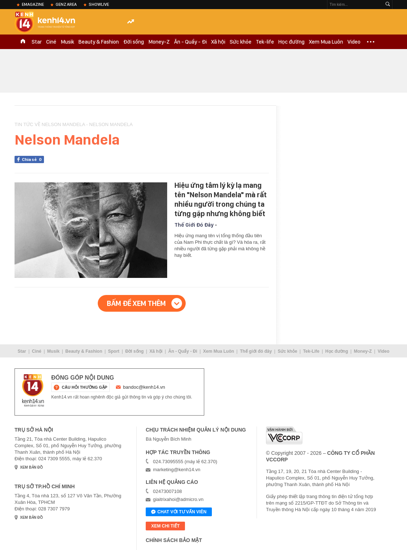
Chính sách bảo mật (174, 540)
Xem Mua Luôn (326, 42)
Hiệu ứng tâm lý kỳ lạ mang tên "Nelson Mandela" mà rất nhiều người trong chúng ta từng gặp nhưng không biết (220, 199)
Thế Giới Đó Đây (193, 225)
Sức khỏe (240, 42)
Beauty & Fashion (98, 42)
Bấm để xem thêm (136, 303)
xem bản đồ (31, 467)
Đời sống (133, 42)
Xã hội (218, 42)
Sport (113, 351)
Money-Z (159, 42)
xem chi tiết (165, 526)
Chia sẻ (33, 159)
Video (353, 42)
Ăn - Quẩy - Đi (190, 42)
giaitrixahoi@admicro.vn (178, 499)
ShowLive (99, 4)
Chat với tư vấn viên (178, 512)
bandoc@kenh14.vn (144, 387)
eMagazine (33, 4)
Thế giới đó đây (256, 351)
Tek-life (265, 42)
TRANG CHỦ (23, 42)
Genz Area (66, 4)
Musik (67, 42)
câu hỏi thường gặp (84, 387)
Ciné (51, 42)
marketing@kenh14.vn (176, 469)
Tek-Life (311, 351)
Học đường (291, 42)
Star (37, 42)
